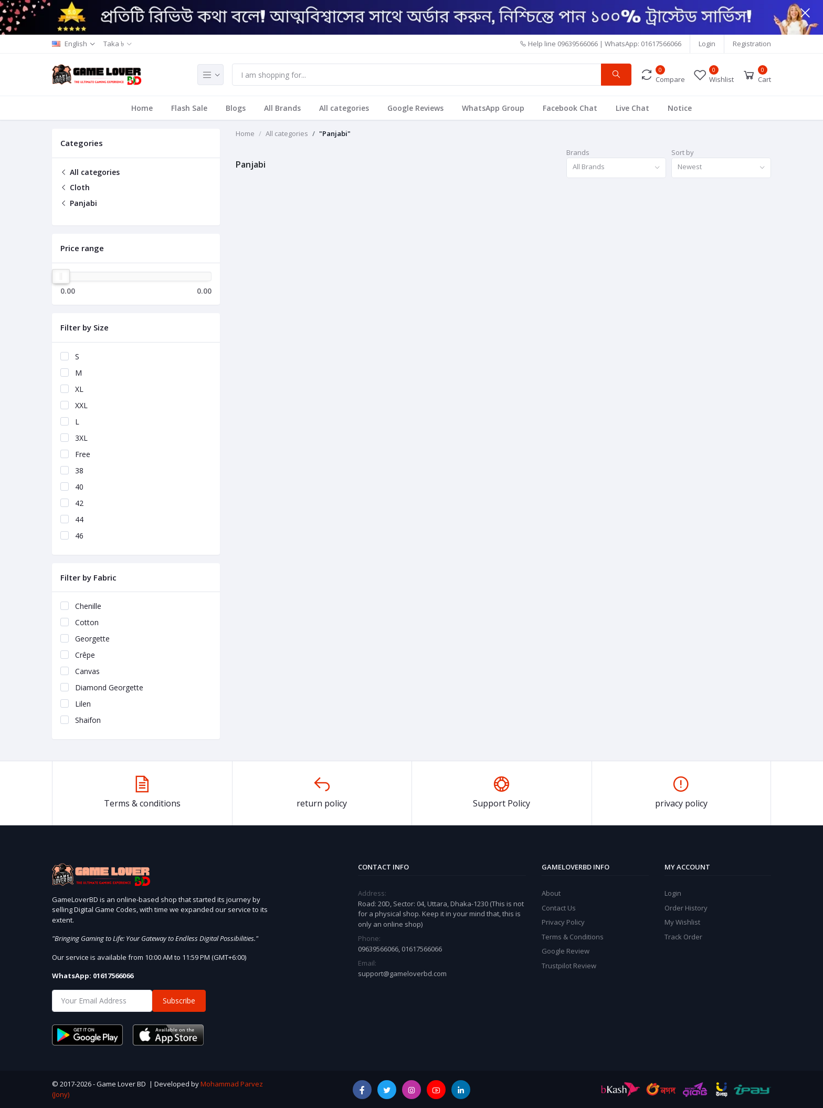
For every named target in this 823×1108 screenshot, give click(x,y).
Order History (686, 908)
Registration (752, 43)
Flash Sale (189, 108)
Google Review (565, 951)
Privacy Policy (563, 922)
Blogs (236, 108)
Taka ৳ (113, 43)
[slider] (61, 276)
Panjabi (78, 203)
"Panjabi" (335, 133)
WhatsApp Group (493, 108)
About (551, 893)
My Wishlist (682, 922)
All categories (344, 108)
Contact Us (559, 908)
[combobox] (616, 168)
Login (707, 43)
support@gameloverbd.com (402, 973)
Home (142, 108)
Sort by (682, 152)
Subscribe (179, 1001)
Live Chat (632, 108)
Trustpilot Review (569, 965)
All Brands (282, 108)
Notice (680, 108)
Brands (577, 152)
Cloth (75, 187)
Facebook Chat (570, 108)
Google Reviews (415, 108)
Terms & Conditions (573, 936)
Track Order (683, 936)
